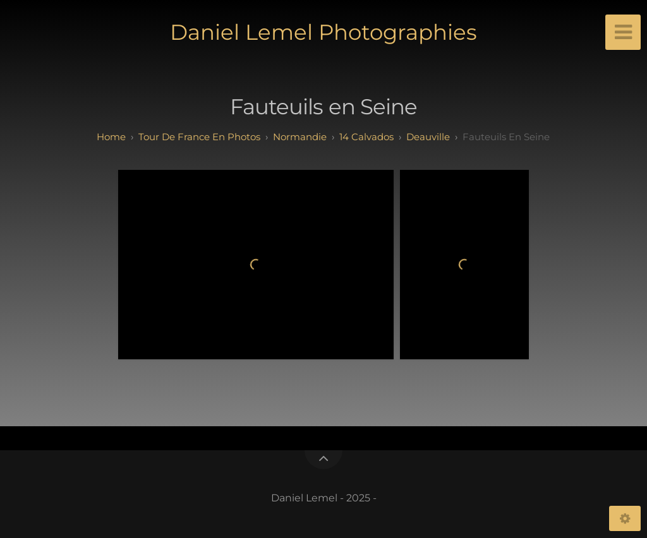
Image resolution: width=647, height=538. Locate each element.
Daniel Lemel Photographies (323, 32)
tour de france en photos (199, 137)
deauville (428, 137)
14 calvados (366, 137)
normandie (300, 137)
